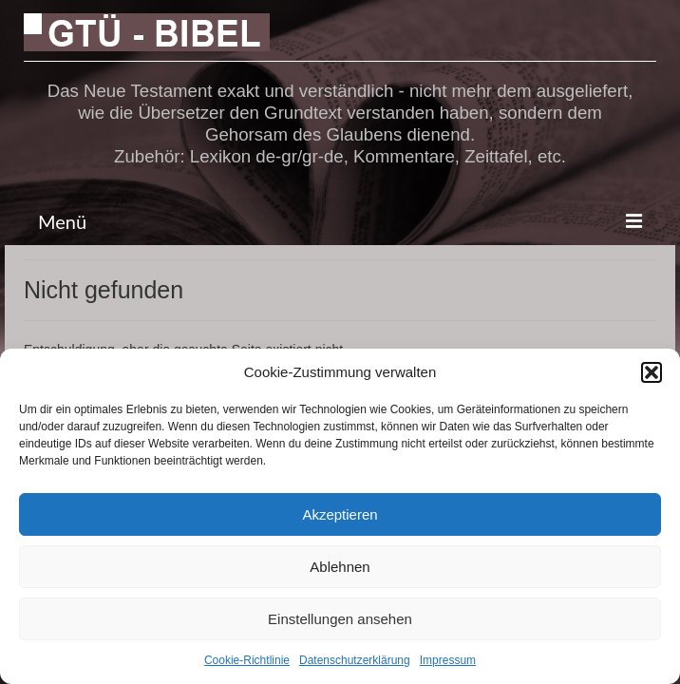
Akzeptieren (339, 514)
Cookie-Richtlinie (247, 660)
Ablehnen (339, 567)
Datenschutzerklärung (354, 660)
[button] (651, 372)
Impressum (448, 660)
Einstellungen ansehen (340, 619)
